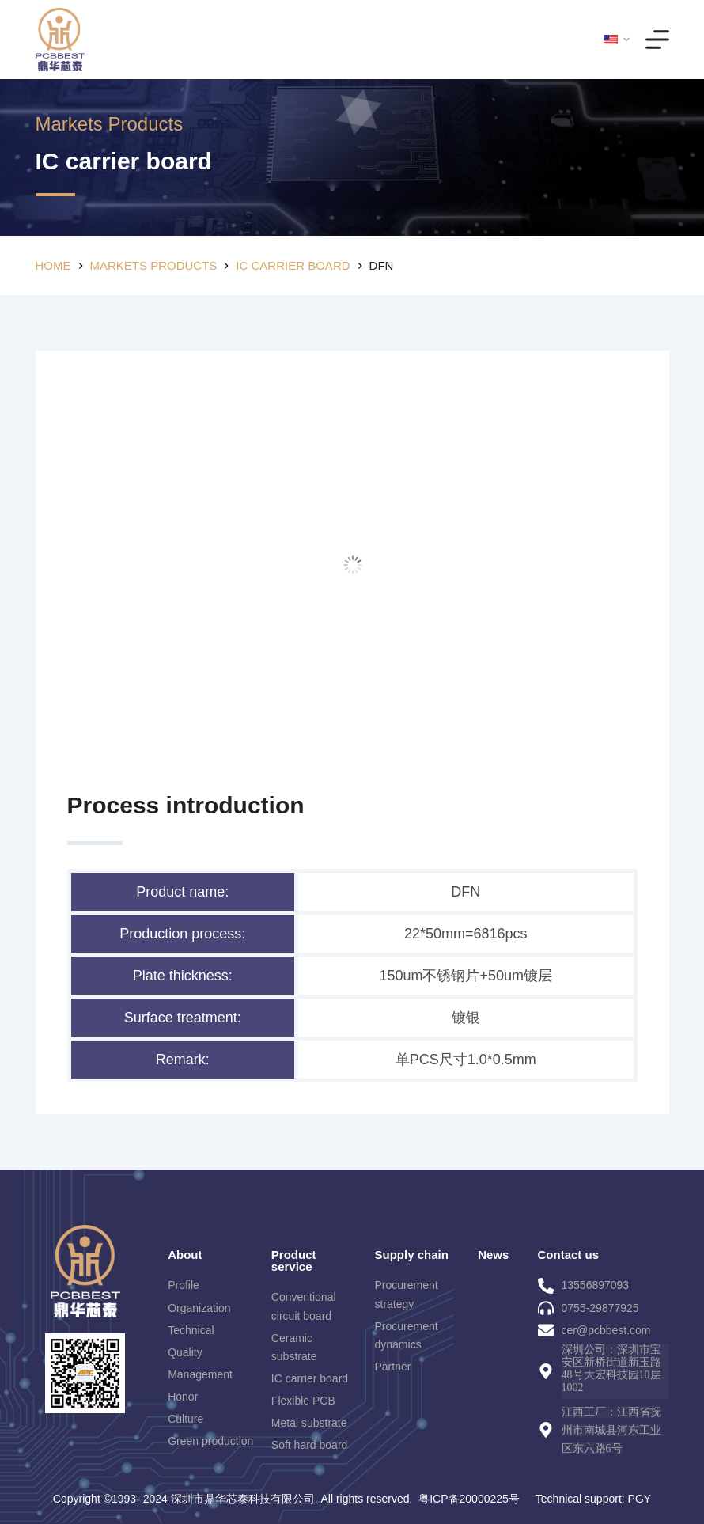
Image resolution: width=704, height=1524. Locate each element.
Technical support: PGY (593, 1498)
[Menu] (657, 39)
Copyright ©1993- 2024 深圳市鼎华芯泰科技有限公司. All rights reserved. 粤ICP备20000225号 (286, 1498)
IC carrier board (124, 161)
